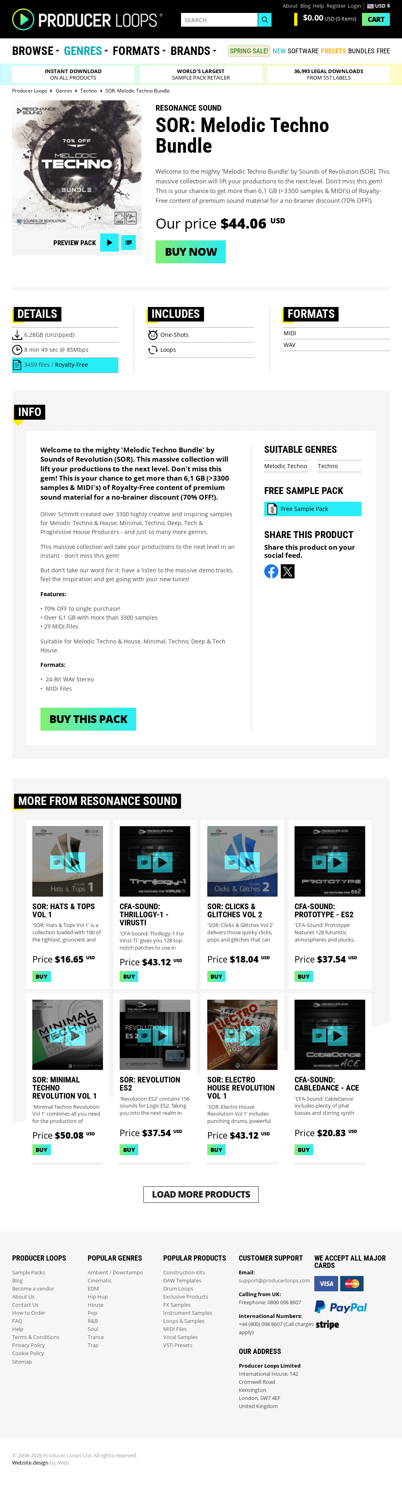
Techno (328, 466)
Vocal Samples (180, 1337)
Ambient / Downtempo (115, 1272)
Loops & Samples (183, 1321)
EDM (93, 1288)
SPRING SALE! (249, 51)
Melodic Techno (285, 466)
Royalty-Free (71, 364)
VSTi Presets (177, 1345)
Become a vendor (33, 1288)
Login (354, 5)
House (95, 1304)
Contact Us (25, 1304)
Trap (93, 1345)
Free (383, 51)
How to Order (28, 1312)
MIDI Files (175, 1329)
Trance (96, 1337)
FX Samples (177, 1304)
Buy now (191, 251)
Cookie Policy (28, 1353)
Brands (190, 51)
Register (336, 5)
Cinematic (100, 1280)
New (279, 51)
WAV (289, 345)
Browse (32, 51)
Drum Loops (178, 1288)
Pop (92, 1312)
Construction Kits (184, 1272)
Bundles (361, 51)
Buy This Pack (88, 718)
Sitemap (22, 1361)
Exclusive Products (185, 1296)
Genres (83, 51)
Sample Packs (28, 1272)
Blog (305, 5)
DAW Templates (182, 1280)
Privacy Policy (28, 1345)
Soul (93, 1329)
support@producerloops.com (274, 1280)
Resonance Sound (188, 108)
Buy (41, 976)
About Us (23, 1296)
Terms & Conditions (35, 1337)
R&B (93, 1321)
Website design (30, 1462)
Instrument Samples (187, 1312)
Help (318, 5)
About (290, 5)
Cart (376, 19)
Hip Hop (98, 1296)
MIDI (290, 333)
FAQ (17, 1321)
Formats (136, 51)
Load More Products (201, 1194)
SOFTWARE (303, 51)
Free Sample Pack (304, 509)
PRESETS (333, 51)
